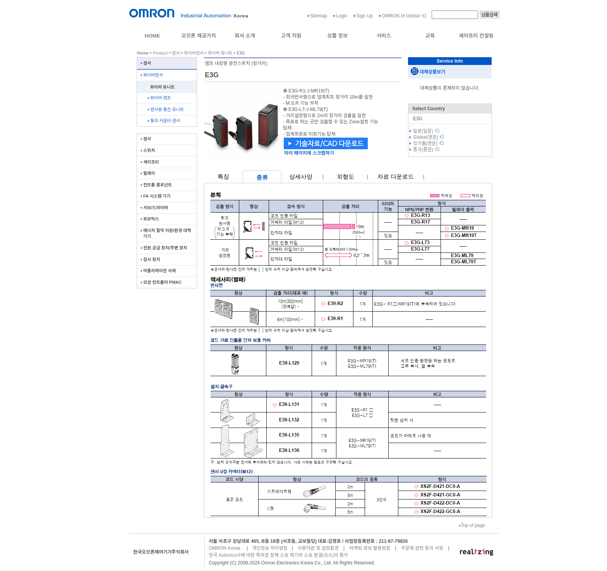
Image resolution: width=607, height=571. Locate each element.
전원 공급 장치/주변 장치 (164, 247)
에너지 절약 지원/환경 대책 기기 (166, 233)
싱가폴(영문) (428, 143)
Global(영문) (428, 137)
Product (160, 53)
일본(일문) (426, 131)
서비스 (384, 36)
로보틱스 (150, 218)
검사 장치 (150, 259)
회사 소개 (245, 36)
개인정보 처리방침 (270, 548)
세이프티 (150, 162)
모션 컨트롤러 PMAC (161, 282)
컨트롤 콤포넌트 (156, 184)
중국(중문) (426, 149)
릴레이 (148, 173)
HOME (152, 36)
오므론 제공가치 (198, 36)
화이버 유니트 (220, 53)
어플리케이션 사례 (158, 270)
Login (341, 16)
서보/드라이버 (154, 207)
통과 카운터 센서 (164, 120)
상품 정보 (337, 36)
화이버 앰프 (159, 97)
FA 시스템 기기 (155, 196)
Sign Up (364, 16)
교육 (430, 36)
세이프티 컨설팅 (476, 36)
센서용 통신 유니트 (166, 109)
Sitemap (318, 16)
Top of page (472, 525)
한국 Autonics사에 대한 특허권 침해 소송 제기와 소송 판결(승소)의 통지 (278, 555)
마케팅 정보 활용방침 (369, 548)
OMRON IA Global (401, 16)
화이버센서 (194, 53)
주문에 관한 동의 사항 (422, 548)
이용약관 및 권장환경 (318, 548)
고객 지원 (291, 36)
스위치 (148, 150)
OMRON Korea (224, 548)
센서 (176, 53)
